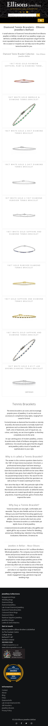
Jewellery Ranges (8, 620)
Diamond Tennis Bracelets (11, 610)
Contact (5, 690)
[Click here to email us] (27, 12)
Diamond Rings (7, 602)
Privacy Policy (7, 710)
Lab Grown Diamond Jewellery (13, 607)
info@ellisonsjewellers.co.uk (10, 645)
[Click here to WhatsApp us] (24, 12)
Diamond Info (7, 700)
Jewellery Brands (8, 708)
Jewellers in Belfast (11, 567)
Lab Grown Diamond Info (11, 703)
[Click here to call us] (20, 12)
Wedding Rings (7, 600)
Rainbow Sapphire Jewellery (12, 617)
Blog (3, 695)
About (4, 693)
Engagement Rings (8, 597)
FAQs (4, 698)
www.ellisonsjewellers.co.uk (12, 647)
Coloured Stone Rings (10, 612)
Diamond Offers (8, 615)
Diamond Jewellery (8, 605)
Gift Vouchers (7, 705)
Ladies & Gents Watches (10, 623)
